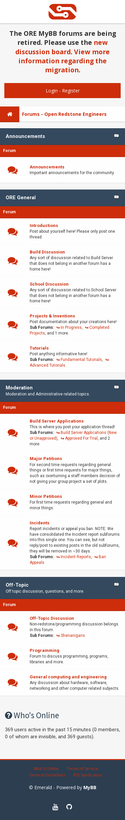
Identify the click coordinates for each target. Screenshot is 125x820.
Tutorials (39, 348)
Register (71, 90)
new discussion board (61, 47)
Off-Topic (17, 585)
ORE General (21, 198)
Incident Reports (76, 556)
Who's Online (46, 768)
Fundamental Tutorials (81, 359)
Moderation (19, 388)
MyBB (89, 787)
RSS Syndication (87, 775)
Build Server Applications (57, 421)
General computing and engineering (68, 676)
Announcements (25, 136)
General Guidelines (47, 775)
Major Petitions (46, 458)
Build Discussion (47, 251)
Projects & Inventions (52, 315)
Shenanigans (73, 635)
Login (52, 90)
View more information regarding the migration (64, 61)
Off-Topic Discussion (52, 618)
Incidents (39, 522)
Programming (44, 650)
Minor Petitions (46, 496)
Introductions (44, 225)
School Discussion (49, 284)
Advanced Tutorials (47, 365)
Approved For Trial (81, 438)
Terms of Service (82, 768)
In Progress (71, 327)
